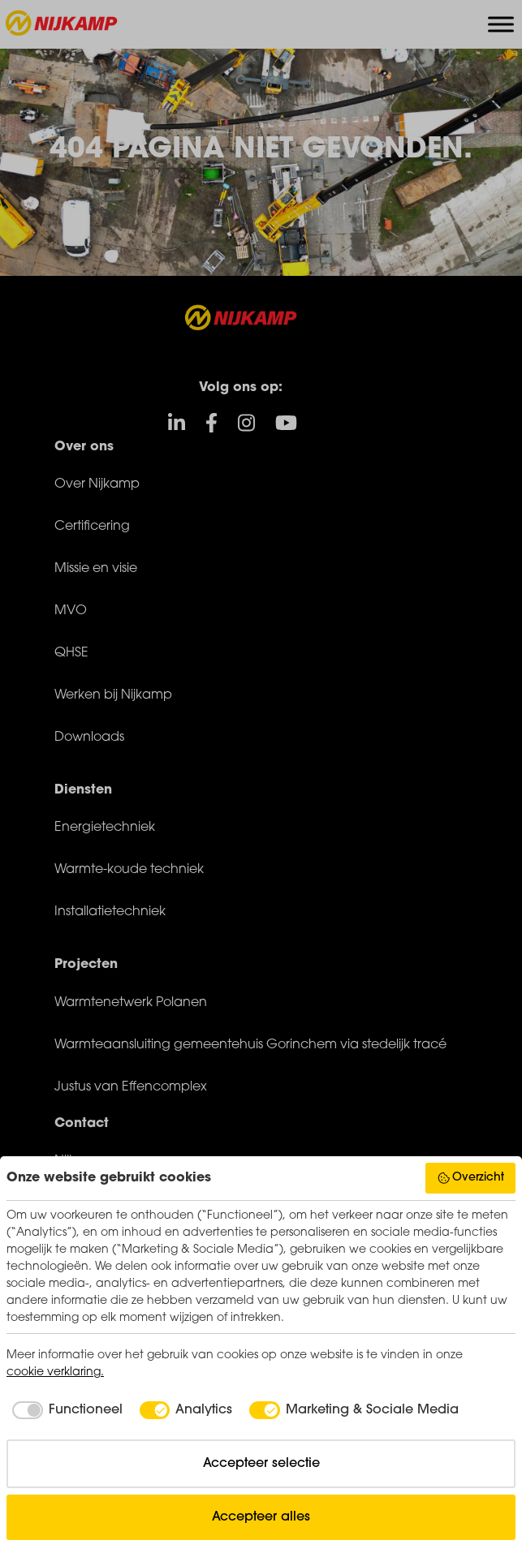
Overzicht (471, 1178)
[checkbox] (64, 1410)
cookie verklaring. (55, 1372)
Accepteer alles (261, 1517)
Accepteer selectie (261, 1463)
